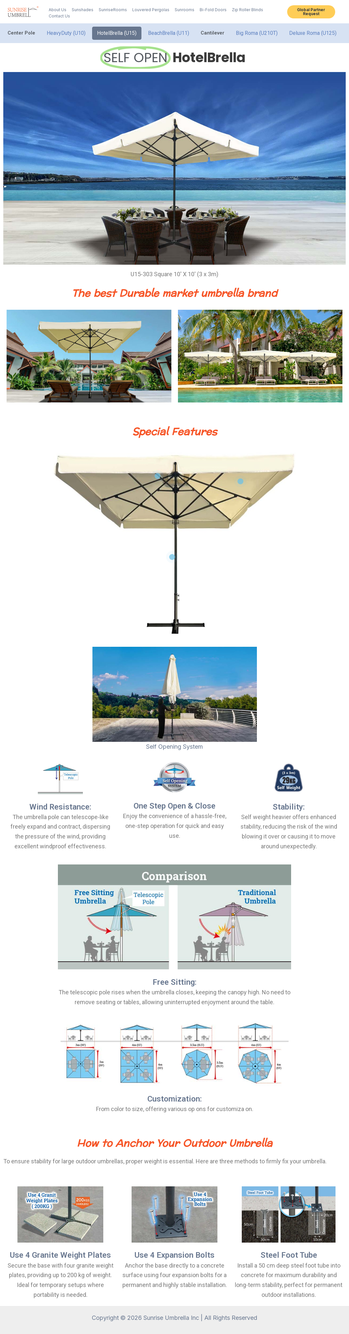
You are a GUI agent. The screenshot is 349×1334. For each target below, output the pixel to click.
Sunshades (82, 9)
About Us (57, 9)
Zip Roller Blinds (247, 9)
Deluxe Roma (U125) (313, 33)
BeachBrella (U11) (168, 33)
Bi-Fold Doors (213, 9)
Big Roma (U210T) (257, 33)
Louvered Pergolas (150, 9)
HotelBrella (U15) (117, 33)
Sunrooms (184, 9)
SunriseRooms (113, 9)
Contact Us (59, 15)
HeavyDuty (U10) (66, 33)
